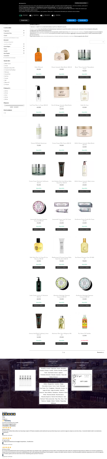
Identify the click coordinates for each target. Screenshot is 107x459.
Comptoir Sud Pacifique (10, 69)
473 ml (6, 93)
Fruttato (65, 290)
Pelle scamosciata (49, 318)
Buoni (38, 452)
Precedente (5, 345)
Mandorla (61, 312)
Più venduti (4, 448)
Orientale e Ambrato (45, 294)
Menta (66, 312)
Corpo (5, 35)
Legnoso (60, 292)
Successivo (100, 272)
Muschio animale (51, 314)
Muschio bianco (60, 314)
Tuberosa (43, 321)
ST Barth (7, 84)
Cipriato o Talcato (44, 290)
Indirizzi (38, 450)
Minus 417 (7, 82)
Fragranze (6, 30)
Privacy (21, 454)
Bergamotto (51, 303)
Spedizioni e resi (23, 445)
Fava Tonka (42, 308)
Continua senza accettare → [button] (81, 3)
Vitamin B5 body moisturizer (76, 104)
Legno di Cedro (46, 310)
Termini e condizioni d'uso (25, 447)
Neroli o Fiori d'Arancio (57, 316)
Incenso (63, 308)
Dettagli (96, 263)
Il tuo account (42, 443)
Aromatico (63, 288)
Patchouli (42, 318)
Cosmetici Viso (8, 33)
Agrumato (53, 288)
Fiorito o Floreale (58, 290)
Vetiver (53, 321)
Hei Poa (6, 76)
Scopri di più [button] (24, 20)
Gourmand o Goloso (53, 292)
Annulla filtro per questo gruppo (10, 57)
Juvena (6, 78)
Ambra (45, 303)
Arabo (58, 288)
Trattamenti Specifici (8, 42)
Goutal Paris (7, 74)
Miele (44, 314)
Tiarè (65, 318)
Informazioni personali (42, 445)
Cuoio (57, 306)
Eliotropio (62, 306)
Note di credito (40, 448)
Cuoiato (51, 290)
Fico (47, 308)
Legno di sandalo (55, 310)
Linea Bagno (7, 46)
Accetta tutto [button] (83, 20)
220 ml (6, 90)
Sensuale (53, 294)
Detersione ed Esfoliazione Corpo (11, 37)
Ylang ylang (63, 321)
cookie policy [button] (69, 7)
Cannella (57, 303)
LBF (5, 80)
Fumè (45, 292)
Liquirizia (62, 310)
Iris (66, 308)
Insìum (6, 65)
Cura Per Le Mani (7, 44)
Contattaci (22, 452)
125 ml (6, 97)
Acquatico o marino (46, 288)
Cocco (54, 306)
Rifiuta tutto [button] (71, 20)
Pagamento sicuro (24, 450)
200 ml (6, 99)
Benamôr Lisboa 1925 (9, 67)
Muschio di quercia (46, 316)
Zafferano (53, 323)
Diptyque (7, 72)
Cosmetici (6, 55)
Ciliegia (61, 303)
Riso (59, 318)
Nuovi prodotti (5, 447)
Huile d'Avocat (37, 66)
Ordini (38, 446)
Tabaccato (64, 294)
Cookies (21, 456)
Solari (5, 48)
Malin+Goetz (8, 63)
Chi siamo (22, 448)
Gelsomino (58, 308)
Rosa (62, 318)
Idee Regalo (7, 53)
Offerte (4, 445)
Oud (65, 316)
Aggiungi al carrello (37, 76)
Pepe (56, 318)
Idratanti (6, 40)
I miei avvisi (39, 454)
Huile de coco (57, 104)
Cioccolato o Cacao (47, 306)
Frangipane (51, 308)
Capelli (5, 51)
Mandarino (55, 312)
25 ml (6, 95)
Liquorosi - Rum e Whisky (45, 312)
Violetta (57, 321)
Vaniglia (49, 321)
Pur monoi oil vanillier (96, 253)
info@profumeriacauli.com (94, 453)
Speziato (58, 294)
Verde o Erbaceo (53, 296)
